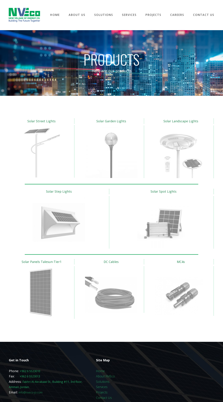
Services (101, 371)
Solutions (102, 366)
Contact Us (104, 382)
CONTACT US (203, 14)
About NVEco (105, 361)
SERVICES (129, 14)
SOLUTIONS (103, 14)
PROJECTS (153, 14)
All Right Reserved (129, 395)
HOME (55, 14)
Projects (101, 376)
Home (100, 355)
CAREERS (177, 14)
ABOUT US (77, 14)
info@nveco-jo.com (31, 377)
